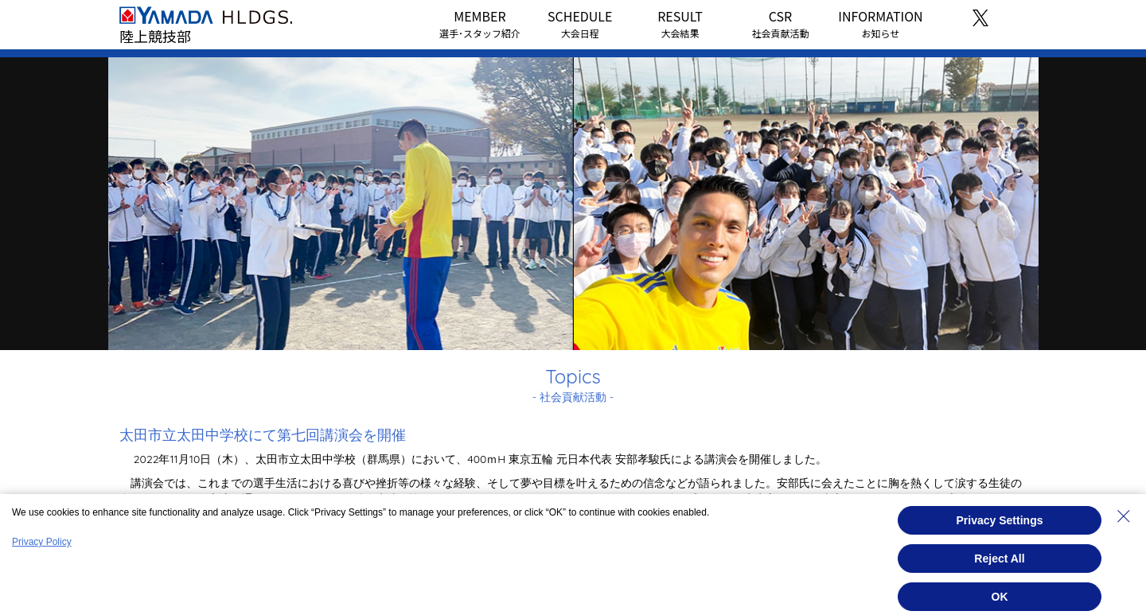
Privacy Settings (1000, 520)
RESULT (680, 23)
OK (1000, 596)
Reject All (999, 558)
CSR (780, 23)
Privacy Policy (42, 541)
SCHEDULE (580, 23)
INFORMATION (880, 23)
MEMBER (479, 23)
